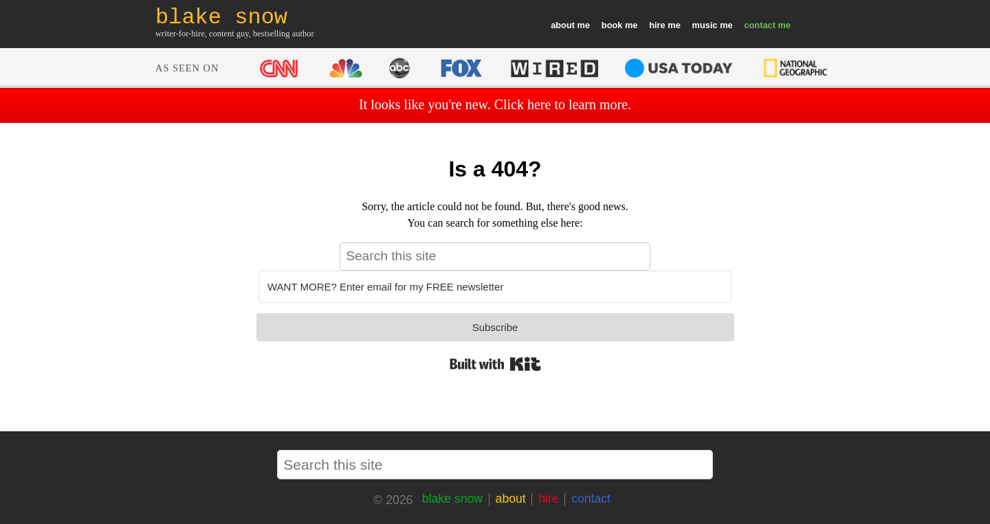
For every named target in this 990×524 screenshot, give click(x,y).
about (563, 25)
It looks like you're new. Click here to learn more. (495, 104)
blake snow (452, 498)
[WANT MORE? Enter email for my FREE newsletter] (495, 287)
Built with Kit (495, 364)
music (705, 25)
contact (760, 25)
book (612, 25)
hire (657, 25)
